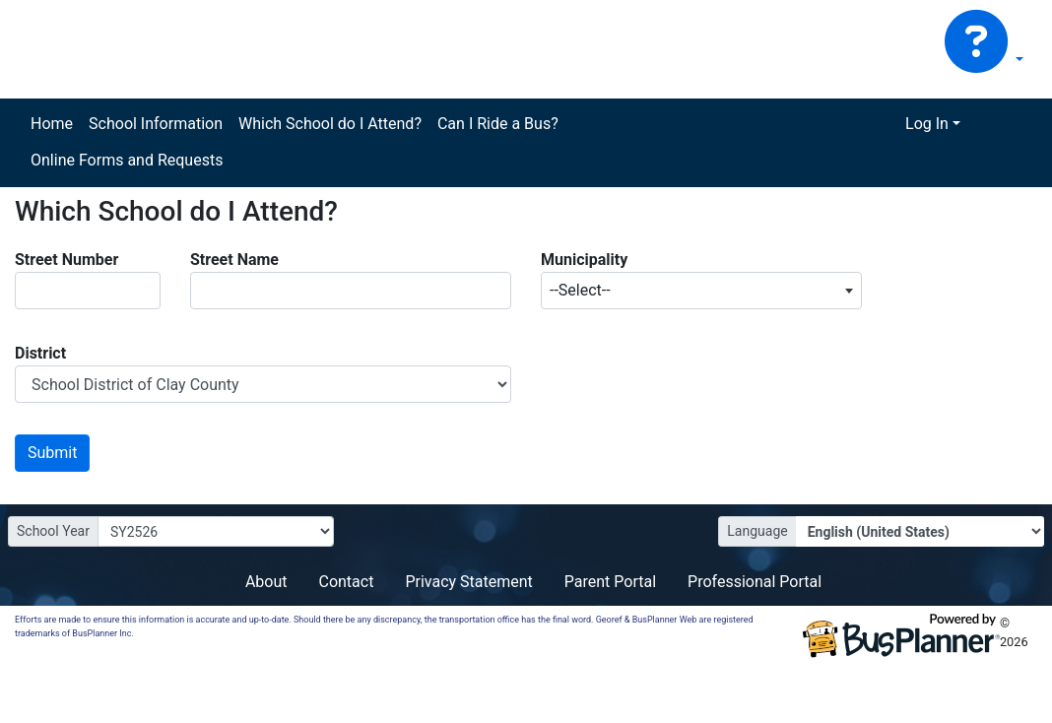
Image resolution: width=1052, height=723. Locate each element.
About (266, 581)
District (40, 353)
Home (52, 123)
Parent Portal (610, 581)
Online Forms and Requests (127, 160)
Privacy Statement (468, 581)
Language (757, 531)
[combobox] (701, 290)
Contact (345, 581)
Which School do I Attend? (330, 123)
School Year (53, 531)
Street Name (234, 259)
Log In (927, 123)
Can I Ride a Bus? (498, 123)
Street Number (66, 259)
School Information (156, 123)
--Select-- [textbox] (580, 290)
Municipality (584, 259)
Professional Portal (755, 581)
